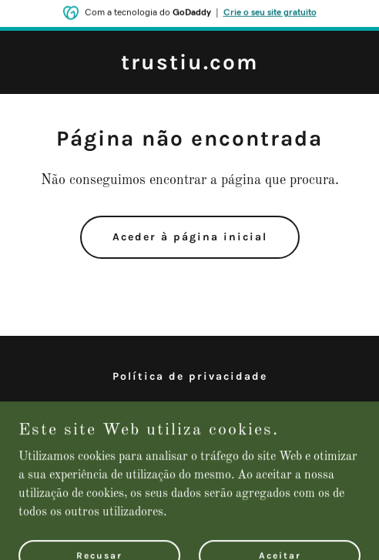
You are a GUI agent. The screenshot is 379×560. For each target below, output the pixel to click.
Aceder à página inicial (189, 236)
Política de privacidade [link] (189, 376)
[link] (190, 66)
